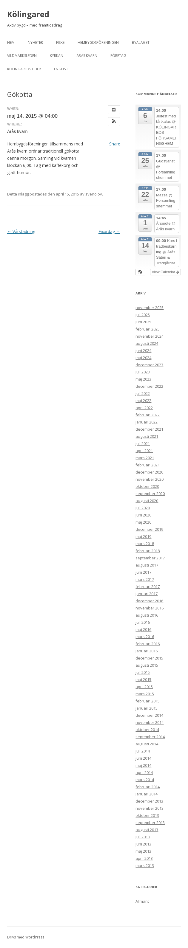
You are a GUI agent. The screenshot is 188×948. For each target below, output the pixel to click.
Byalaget (141, 42)
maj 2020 (143, 522)
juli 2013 (142, 837)
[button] (114, 121)
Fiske (60, 42)
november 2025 (149, 307)
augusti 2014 (146, 744)
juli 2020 (142, 508)
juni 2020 (143, 515)
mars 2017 (144, 579)
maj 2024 (143, 357)
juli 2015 (142, 672)
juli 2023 (142, 372)
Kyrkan (56, 55)
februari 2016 (147, 643)
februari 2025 (147, 329)
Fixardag (109, 231)
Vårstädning (21, 231)
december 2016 (149, 600)
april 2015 (144, 686)
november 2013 (149, 808)
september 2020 (150, 493)
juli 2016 (142, 622)
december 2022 (149, 386)
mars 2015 (144, 693)
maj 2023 (143, 379)
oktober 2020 (147, 486)
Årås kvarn (86, 55)
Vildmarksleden (22, 55)
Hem (11, 42)
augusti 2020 (146, 500)
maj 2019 (143, 536)
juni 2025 (143, 322)
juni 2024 (143, 350)
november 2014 (149, 722)
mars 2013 (144, 865)
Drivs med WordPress (25, 937)
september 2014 (150, 736)
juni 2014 (143, 758)
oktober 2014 (147, 729)
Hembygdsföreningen (98, 42)
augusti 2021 (146, 436)
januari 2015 (146, 708)
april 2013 (144, 858)
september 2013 (150, 822)
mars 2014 (144, 779)
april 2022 (144, 407)
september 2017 (150, 558)
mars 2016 (144, 636)
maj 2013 (143, 851)
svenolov (93, 194)
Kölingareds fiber (24, 69)
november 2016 (149, 608)
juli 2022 (142, 393)
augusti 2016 (146, 615)
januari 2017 (146, 593)
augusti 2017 (146, 565)
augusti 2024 (146, 343)
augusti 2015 (146, 665)
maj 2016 (143, 629)
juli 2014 (142, 751)
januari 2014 (146, 794)
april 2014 (144, 772)
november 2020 (149, 479)
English (61, 69)
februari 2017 (147, 586)
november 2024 (149, 336)
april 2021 (144, 450)
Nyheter (35, 42)
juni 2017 (143, 572)
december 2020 (149, 472)
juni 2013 (143, 844)
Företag (118, 55)
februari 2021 (147, 465)
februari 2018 (147, 550)
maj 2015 (143, 679)
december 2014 (149, 715)
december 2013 (149, 801)
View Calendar (165, 272)
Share (114, 144)
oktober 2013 (147, 815)
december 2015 (149, 658)
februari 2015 (147, 701)
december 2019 (149, 529)
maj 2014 (143, 765)
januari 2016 (146, 651)
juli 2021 (142, 443)
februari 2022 (147, 415)
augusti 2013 (146, 829)
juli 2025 (142, 314)
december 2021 (149, 429)
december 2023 (149, 364)
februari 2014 (147, 786)
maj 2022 (143, 400)
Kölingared (28, 14)
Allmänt (142, 901)
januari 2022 (146, 422)
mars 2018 (144, 543)
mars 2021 (144, 457)
